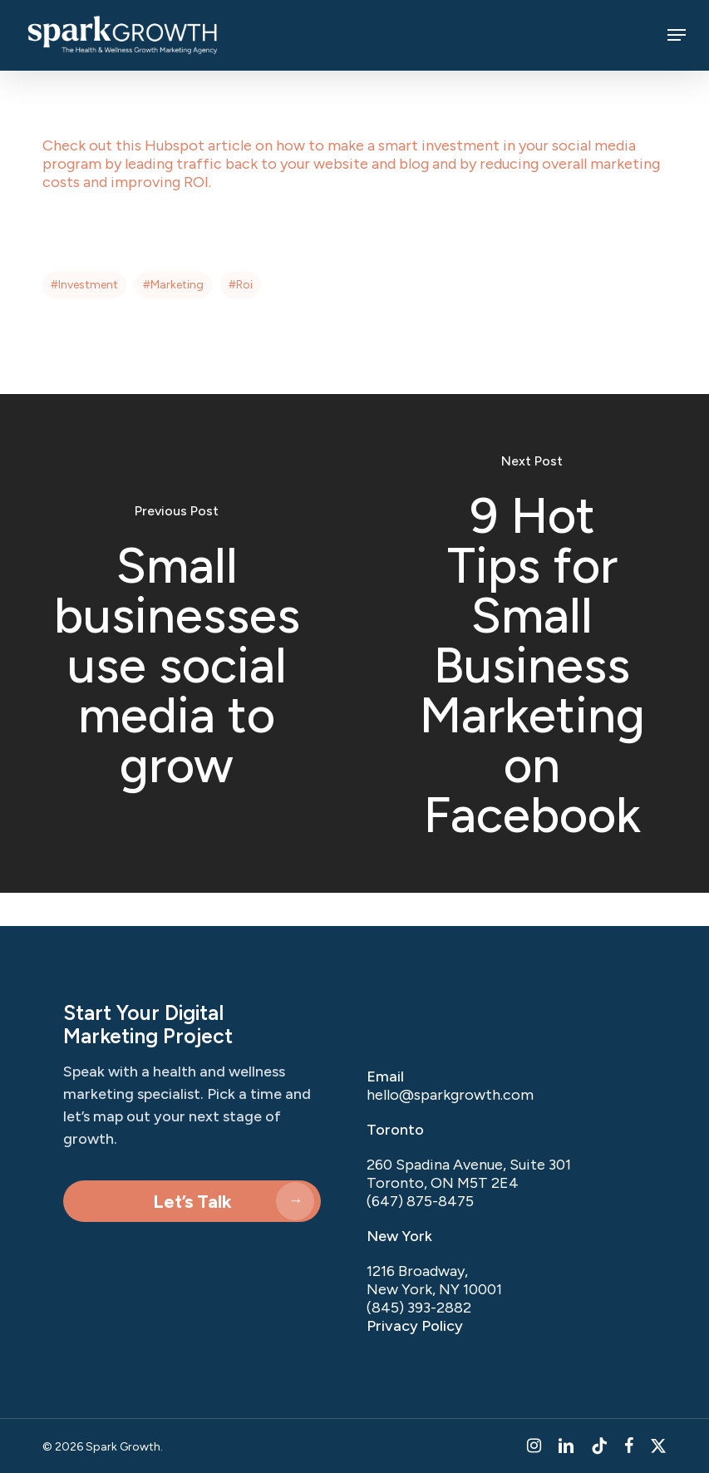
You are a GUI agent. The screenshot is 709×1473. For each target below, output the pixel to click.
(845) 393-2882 (419, 1307)
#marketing (173, 285)
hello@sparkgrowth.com (450, 1095)
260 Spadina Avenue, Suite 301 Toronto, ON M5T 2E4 (469, 1173)
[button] (676, 35)
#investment (84, 285)
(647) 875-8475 (420, 1201)
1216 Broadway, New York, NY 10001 (434, 1280)
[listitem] (504, 1289)
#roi (241, 285)
